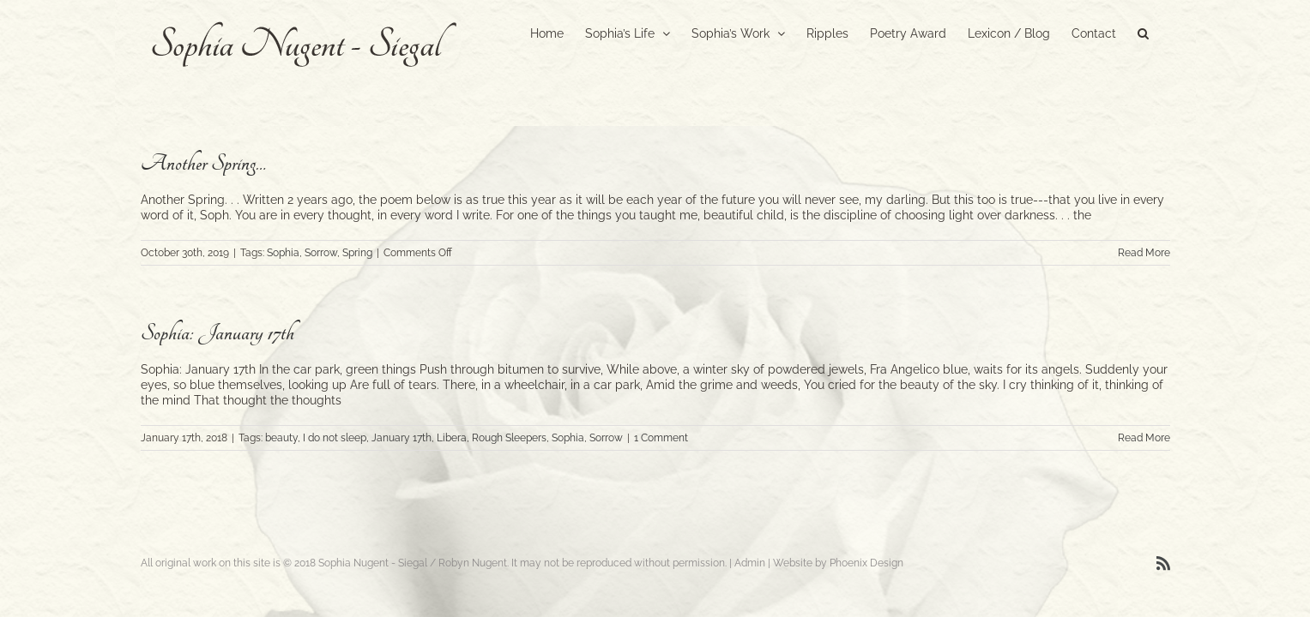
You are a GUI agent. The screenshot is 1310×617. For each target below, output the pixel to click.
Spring (357, 253)
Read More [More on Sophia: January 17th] (1144, 438)
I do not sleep (334, 438)
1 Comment (661, 438)
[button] (1164, 31)
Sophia (283, 253)
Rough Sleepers (509, 438)
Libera (452, 438)
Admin (749, 563)
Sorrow (321, 253)
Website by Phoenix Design (838, 563)
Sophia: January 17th (217, 333)
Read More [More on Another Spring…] (1144, 253)
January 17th (401, 438)
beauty (281, 438)
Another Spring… (203, 163)
